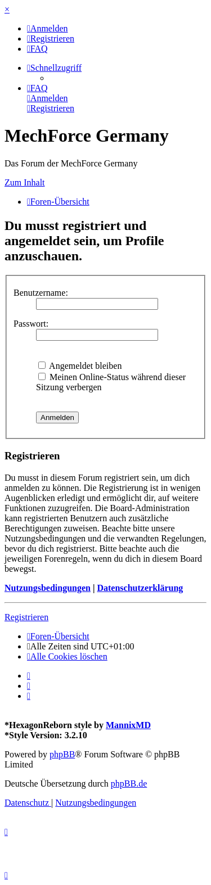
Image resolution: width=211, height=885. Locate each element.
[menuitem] (47, 28)
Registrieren (26, 617)
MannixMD (128, 725)
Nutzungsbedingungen (48, 588)
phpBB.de (129, 783)
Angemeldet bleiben (80, 366)
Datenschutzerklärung (140, 588)
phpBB (62, 754)
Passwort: (31, 323)
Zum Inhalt (25, 182)
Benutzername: (41, 292)
